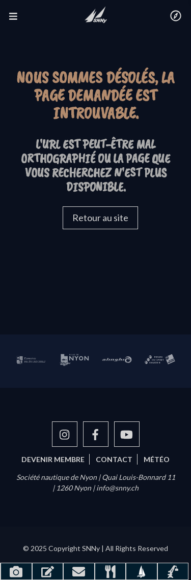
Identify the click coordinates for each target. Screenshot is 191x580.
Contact (114, 459)
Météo (157, 459)
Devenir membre (53, 459)
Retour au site (100, 217)
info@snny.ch (117, 487)
